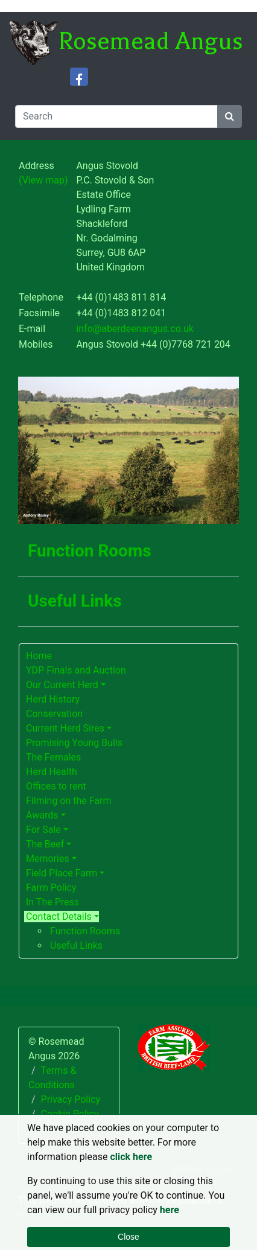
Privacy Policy (71, 1099)
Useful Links (76, 945)
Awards (42, 815)
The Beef (45, 844)
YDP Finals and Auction (76, 670)
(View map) (43, 180)
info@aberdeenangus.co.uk (135, 328)
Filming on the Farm (69, 800)
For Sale (43, 829)
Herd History (53, 699)
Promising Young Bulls (74, 742)
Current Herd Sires (65, 728)
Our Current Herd (62, 684)
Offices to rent (56, 786)
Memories (47, 858)
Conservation (54, 713)
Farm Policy (51, 887)
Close (128, 1237)
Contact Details (59, 916)
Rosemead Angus (150, 41)
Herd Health (51, 771)
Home (39, 656)
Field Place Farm (61, 873)
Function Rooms (85, 931)
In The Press (52, 902)
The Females (53, 757)
